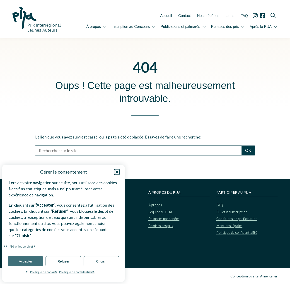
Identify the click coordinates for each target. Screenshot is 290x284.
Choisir (101, 261)
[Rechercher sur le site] (138, 150)
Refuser (64, 261)
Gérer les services (21, 246)
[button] (117, 172)
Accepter (25, 261)
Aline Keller (269, 276)
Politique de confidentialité (76, 272)
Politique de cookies (43, 272)
